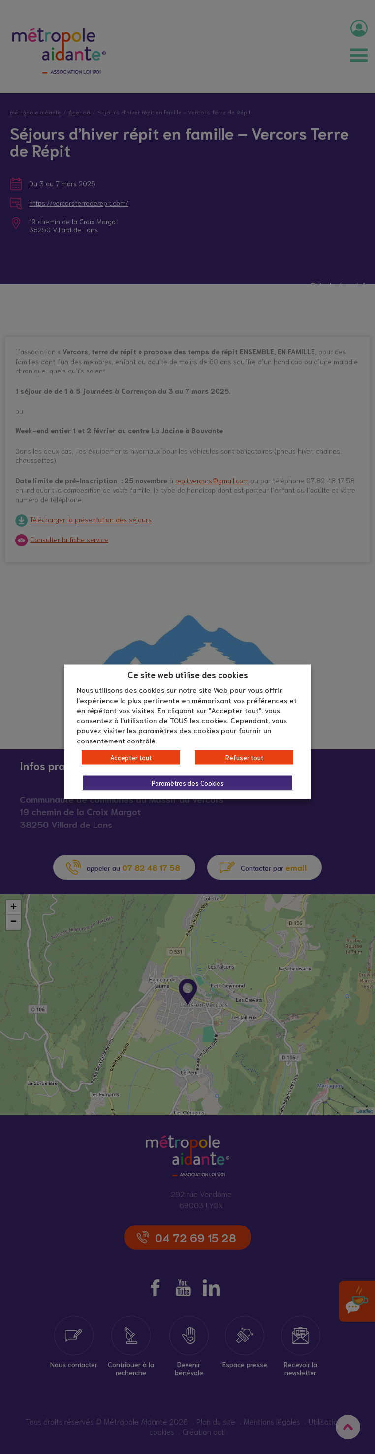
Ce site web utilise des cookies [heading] (187, 673)
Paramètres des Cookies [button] (188, 783)
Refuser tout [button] (244, 757)
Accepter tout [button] (131, 757)
